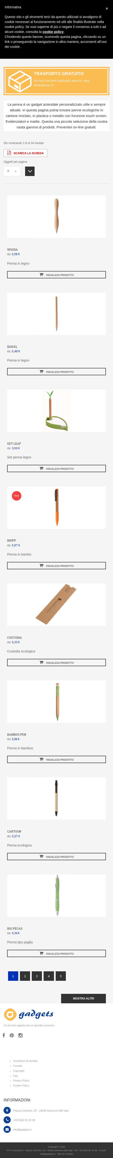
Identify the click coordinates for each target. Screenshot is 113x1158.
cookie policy (53, 32)
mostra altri (83, 998)
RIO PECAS (15, 928)
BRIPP (11, 540)
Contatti (17, 1065)
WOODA (12, 249)
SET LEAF (14, 443)
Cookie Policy (21, 1085)
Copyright (18, 1070)
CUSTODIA (14, 637)
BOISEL (12, 346)
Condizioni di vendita (25, 1060)
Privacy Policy (21, 1080)
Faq (15, 1075)
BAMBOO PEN (16, 734)
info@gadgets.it (22, 1129)
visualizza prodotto (56, 274)
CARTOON (14, 831)
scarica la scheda (25, 153)
